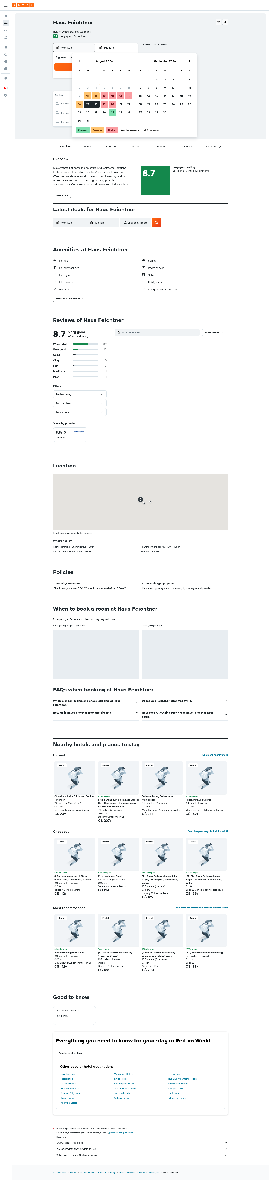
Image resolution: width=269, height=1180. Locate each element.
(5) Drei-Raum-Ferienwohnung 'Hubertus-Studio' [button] (115, 954)
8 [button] (129, 87)
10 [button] (87, 96)
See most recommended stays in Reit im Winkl (202, 907)
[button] (6, 5)
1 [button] (128, 79)
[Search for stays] (5, 23)
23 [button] (79, 112)
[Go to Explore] (5, 47)
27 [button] (112, 112)
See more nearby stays (215, 754)
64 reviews (80, 36)
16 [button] (79, 104)
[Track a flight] (5, 54)
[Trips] (5, 78)
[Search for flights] (5, 15)
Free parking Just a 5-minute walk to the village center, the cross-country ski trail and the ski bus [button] (118, 803)
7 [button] (120, 87)
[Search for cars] (5, 30)
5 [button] (104, 87)
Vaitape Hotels (175, 1088)
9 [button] (79, 96)
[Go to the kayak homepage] (23, 5)
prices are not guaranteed (121, 1132)
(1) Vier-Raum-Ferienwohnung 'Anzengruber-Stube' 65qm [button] (158, 954)
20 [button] (112, 104)
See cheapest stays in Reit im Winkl (208, 831)
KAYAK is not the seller (142, 1143)
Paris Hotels (67, 1078)
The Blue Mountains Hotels (182, 1078)
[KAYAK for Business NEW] (5, 68)
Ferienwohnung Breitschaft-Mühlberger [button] (157, 798)
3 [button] (88, 87)
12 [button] (104, 96)
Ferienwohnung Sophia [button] (198, 799)
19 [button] (104, 104)
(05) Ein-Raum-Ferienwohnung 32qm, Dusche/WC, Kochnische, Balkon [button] (204, 879)
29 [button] (128, 112)
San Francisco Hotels (125, 1088)
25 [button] (95, 112)
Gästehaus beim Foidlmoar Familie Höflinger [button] (74, 798)
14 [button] (120, 96)
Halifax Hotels (175, 1074)
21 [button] (120, 104)
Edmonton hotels (177, 1098)
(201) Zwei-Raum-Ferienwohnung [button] (204, 952)
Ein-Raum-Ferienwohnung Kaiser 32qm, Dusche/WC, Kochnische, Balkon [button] (160, 879)
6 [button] (112, 87)
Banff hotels (174, 1093)
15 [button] (129, 96)
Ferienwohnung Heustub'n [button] (69, 952)
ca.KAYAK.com (59, 1172)
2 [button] (79, 87)
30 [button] (79, 120)
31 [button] (87, 120)
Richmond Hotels (70, 1088)
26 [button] (104, 112)
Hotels (73, 1172)
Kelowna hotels (69, 1102)
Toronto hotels (122, 1093)
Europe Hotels (87, 1172)
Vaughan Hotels (69, 1074)
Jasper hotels (67, 1098)
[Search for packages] (5, 37)
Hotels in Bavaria (127, 1172)
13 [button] (112, 96)
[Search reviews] (160, 332)
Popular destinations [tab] (70, 1053)
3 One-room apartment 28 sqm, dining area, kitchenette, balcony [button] (72, 878)
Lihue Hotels (120, 1078)
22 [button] (128, 104)
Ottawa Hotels (68, 1083)
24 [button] (87, 112)
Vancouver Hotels (123, 1074)
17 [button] (87, 104)
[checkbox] (70, 434)
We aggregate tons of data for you (142, 1149)
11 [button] (96, 96)
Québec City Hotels (71, 1093)
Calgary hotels (121, 1098)
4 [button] (96, 87)
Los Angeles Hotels (124, 1083)
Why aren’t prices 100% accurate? (142, 1155)
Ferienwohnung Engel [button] (110, 876)
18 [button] (96, 104)
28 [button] (120, 112)
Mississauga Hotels (178, 1083)
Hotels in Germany (106, 1172)
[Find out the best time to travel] (5, 61)
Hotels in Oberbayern (149, 1172)
